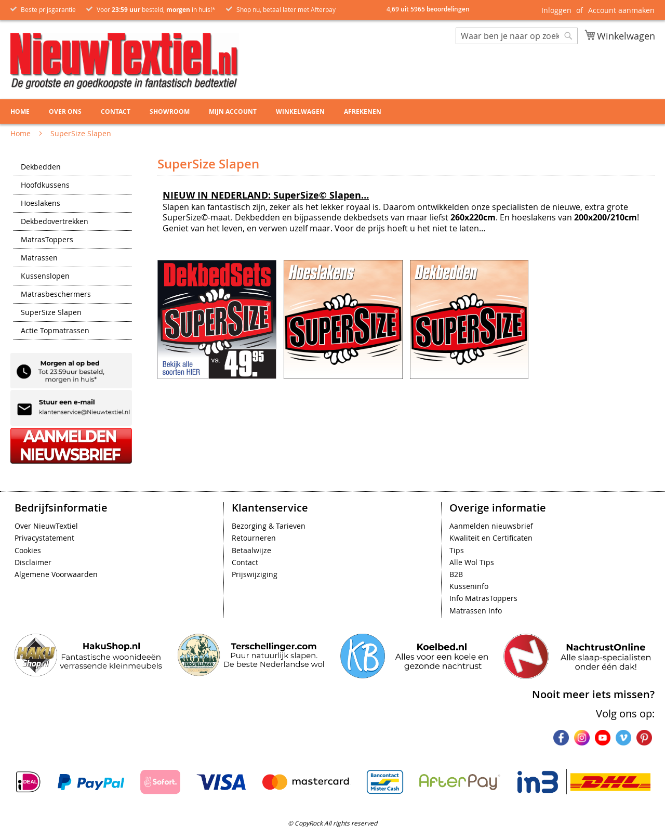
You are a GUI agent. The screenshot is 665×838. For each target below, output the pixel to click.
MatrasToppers (47, 240)
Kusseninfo (468, 586)
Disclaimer (33, 562)
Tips (456, 550)
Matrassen (39, 258)
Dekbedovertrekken (54, 222)
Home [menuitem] (20, 111)
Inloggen (556, 10)
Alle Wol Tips (471, 562)
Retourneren (254, 538)
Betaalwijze (251, 550)
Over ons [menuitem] (65, 111)
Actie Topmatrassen (55, 331)
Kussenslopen (45, 276)
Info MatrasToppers (483, 598)
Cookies (28, 550)
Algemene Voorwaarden (56, 574)
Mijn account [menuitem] (233, 111)
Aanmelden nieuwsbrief (491, 526)
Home (21, 133)
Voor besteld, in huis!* (156, 9)
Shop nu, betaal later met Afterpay (286, 9)
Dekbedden (41, 167)
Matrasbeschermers (56, 295)
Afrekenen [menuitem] (362, 111)
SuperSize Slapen (51, 313)
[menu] (332, 111)
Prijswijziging (254, 574)
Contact (245, 562)
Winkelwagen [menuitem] (300, 111)
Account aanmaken (621, 10)
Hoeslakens (40, 204)
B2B (456, 574)
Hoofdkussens (45, 185)
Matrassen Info (475, 611)
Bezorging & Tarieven (268, 526)
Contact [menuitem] (115, 111)
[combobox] (517, 36)
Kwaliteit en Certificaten (491, 538)
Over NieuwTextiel (46, 526)
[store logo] (124, 61)
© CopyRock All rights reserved (332, 823)
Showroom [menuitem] (170, 111)
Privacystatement (44, 538)
